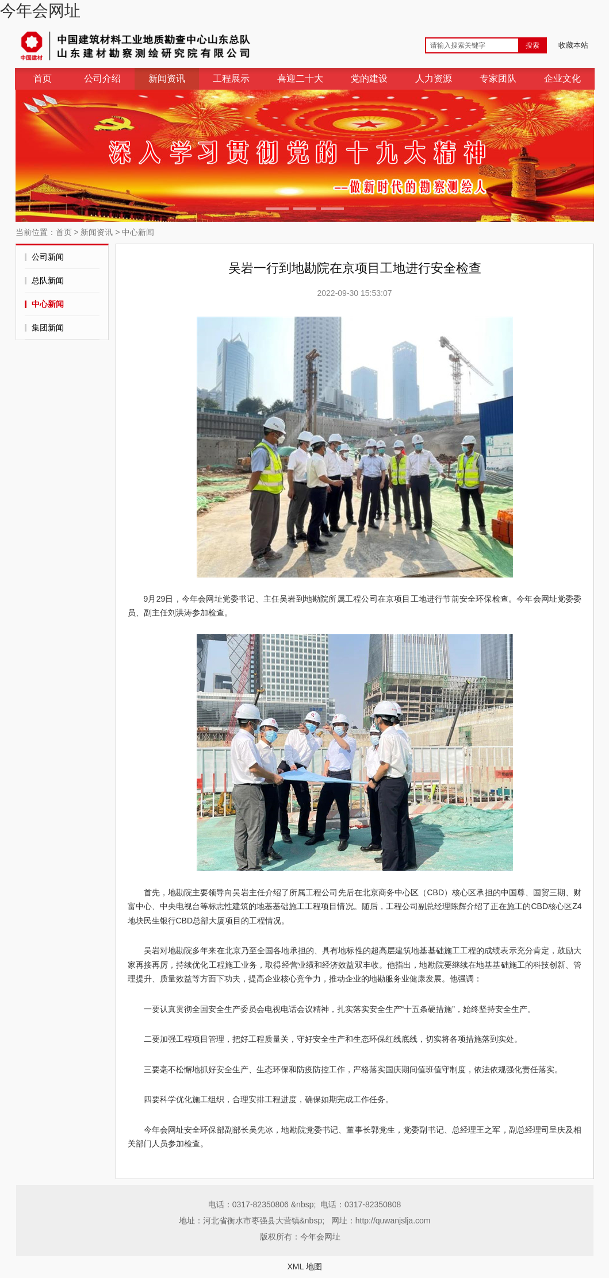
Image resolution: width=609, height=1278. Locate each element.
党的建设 (369, 78)
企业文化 (562, 78)
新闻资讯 (166, 78)
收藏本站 (573, 45)
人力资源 (433, 78)
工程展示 (231, 78)
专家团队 (498, 78)
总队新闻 (48, 280)
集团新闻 (48, 327)
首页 (42, 78)
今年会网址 (40, 11)
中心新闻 (138, 232)
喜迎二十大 (300, 78)
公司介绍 (102, 78)
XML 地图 (304, 1266)
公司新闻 (48, 256)
